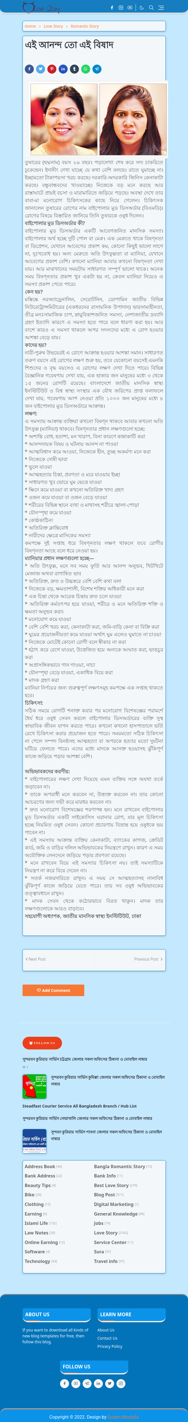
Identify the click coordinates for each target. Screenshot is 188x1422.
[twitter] (109, 1383)
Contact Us (108, 1338)
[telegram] (87, 1383)
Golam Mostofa (122, 1417)
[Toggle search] (151, 8)
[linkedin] (98, 1383)
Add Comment (53, 990)
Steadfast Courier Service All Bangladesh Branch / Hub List (80, 1106)
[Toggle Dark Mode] (141, 7)
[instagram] (120, 7)
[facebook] (111, 7)
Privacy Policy (110, 1346)
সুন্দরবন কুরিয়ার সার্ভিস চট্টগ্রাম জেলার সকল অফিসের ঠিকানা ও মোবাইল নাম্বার (85, 1059)
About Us (106, 1330)
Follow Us (42, 1043)
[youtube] (129, 7)
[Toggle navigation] (161, 7)
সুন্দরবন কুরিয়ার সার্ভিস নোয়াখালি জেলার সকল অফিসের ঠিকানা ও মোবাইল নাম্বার (87, 1118)
